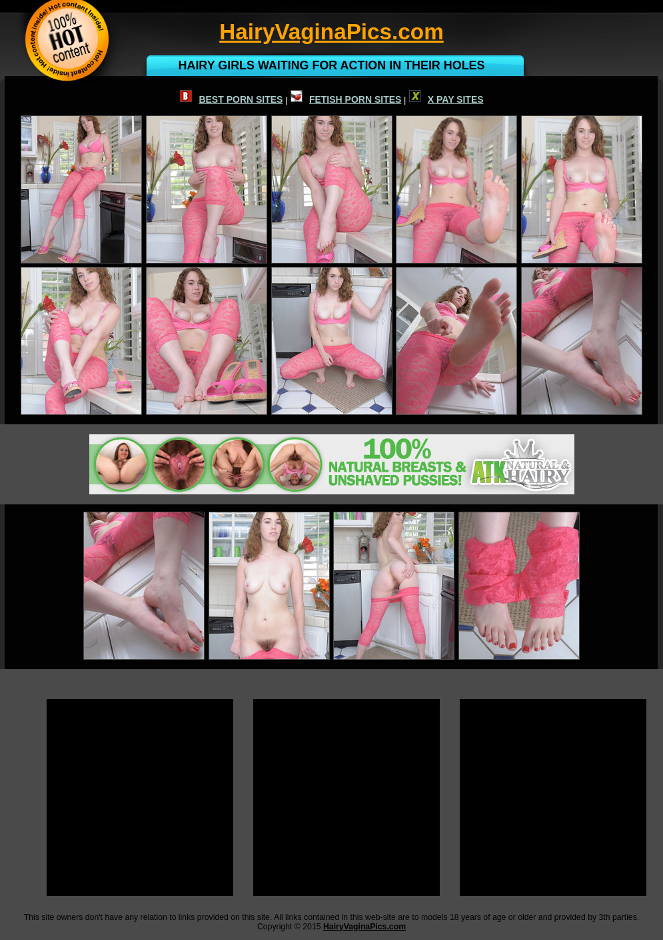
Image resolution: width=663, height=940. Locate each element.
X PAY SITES (446, 99)
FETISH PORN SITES (346, 99)
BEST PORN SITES (231, 99)
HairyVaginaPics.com (364, 926)
